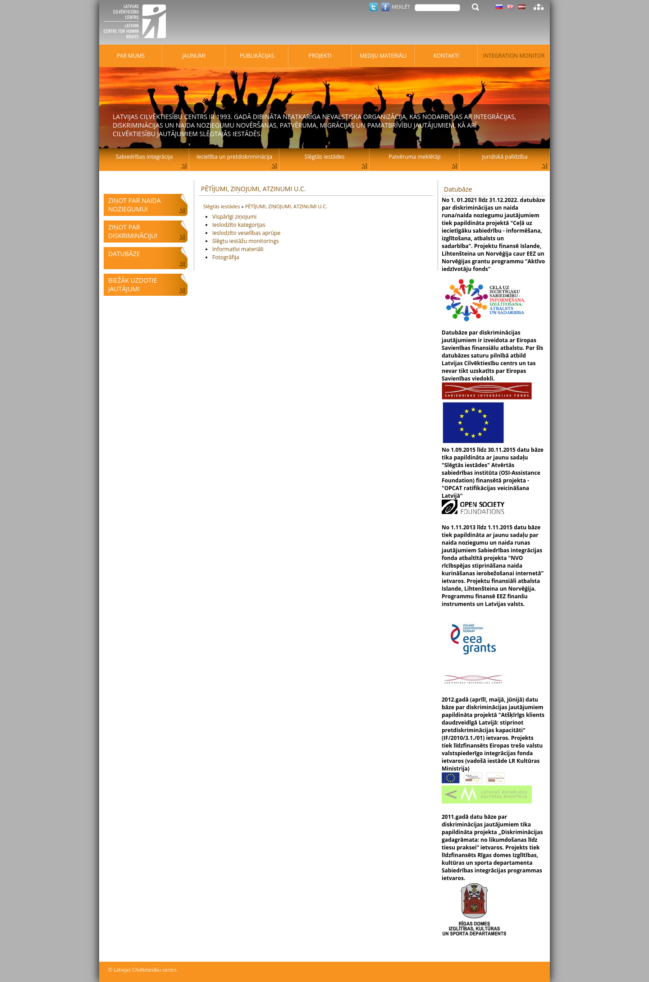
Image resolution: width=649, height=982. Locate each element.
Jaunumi (194, 56)
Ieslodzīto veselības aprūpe (246, 233)
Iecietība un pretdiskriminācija (234, 157)
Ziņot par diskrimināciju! (132, 231)
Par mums (131, 56)
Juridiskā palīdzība (505, 157)
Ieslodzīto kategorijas (238, 225)
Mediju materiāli (383, 56)
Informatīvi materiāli (238, 249)
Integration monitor (514, 56)
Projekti (319, 56)
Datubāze (124, 253)
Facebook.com (385, 7)
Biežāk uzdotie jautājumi (132, 284)
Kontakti (446, 56)
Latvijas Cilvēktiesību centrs (137, 23)
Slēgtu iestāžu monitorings (245, 241)
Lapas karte (538, 7)
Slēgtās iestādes (222, 206)
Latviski (521, 7)
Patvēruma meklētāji (415, 157)
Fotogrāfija (225, 257)
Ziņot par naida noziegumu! (134, 204)
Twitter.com (373, 7)
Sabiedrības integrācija (144, 157)
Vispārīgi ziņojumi (234, 216)
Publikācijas (257, 56)
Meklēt (401, 6)
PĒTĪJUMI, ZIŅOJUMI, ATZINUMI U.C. (253, 188)
